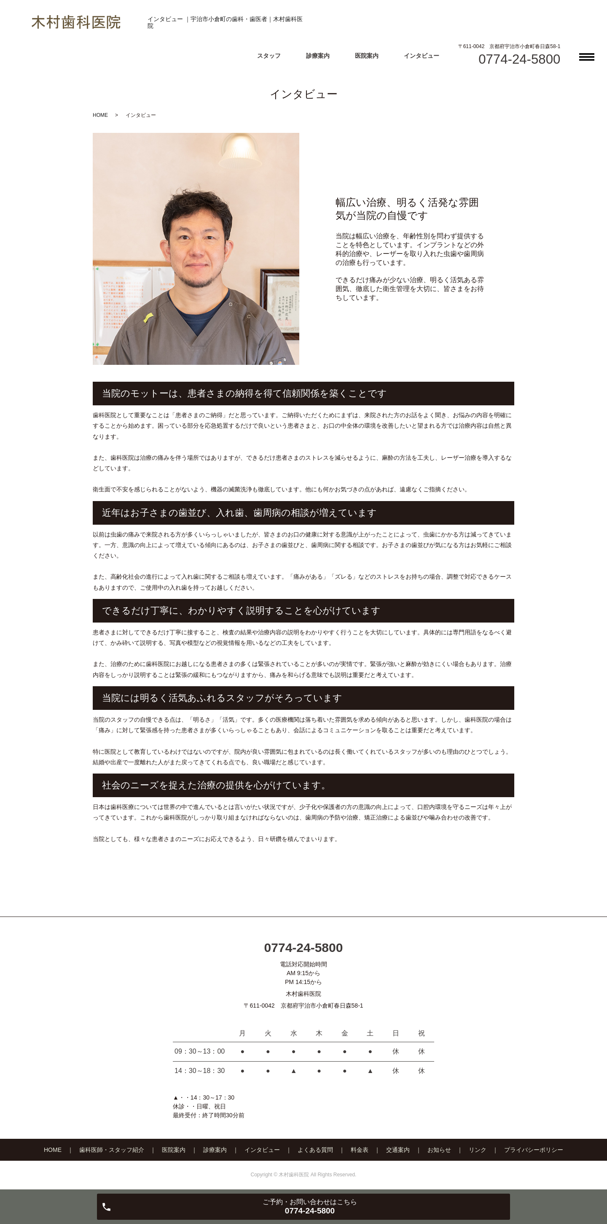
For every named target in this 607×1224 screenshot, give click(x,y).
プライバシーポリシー (533, 1149)
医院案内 (367, 55)
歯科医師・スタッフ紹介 (111, 1149)
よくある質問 (315, 1149)
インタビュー (421, 55)
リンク (477, 1149)
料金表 (359, 1149)
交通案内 (398, 1149)
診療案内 (318, 55)
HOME (100, 115)
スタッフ (269, 55)
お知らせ (439, 1149)
